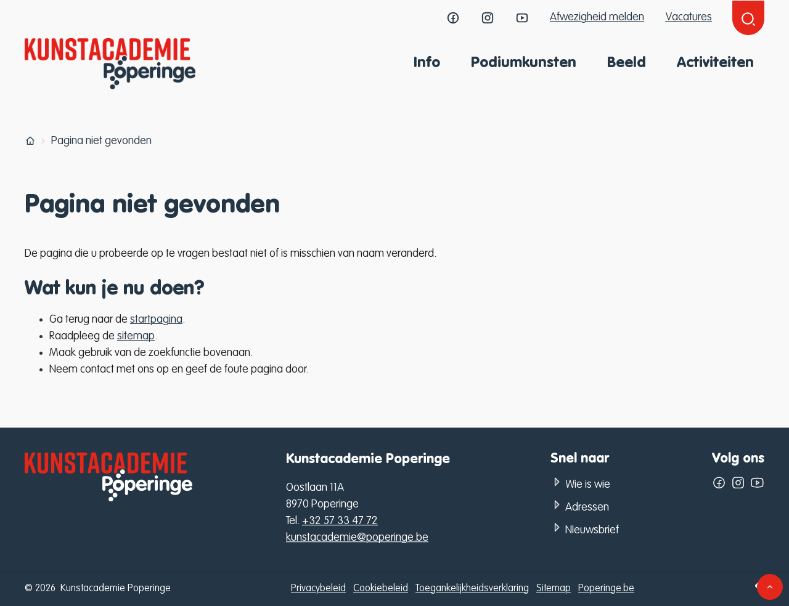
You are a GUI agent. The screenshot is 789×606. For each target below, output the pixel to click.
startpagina (156, 319)
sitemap (136, 336)
